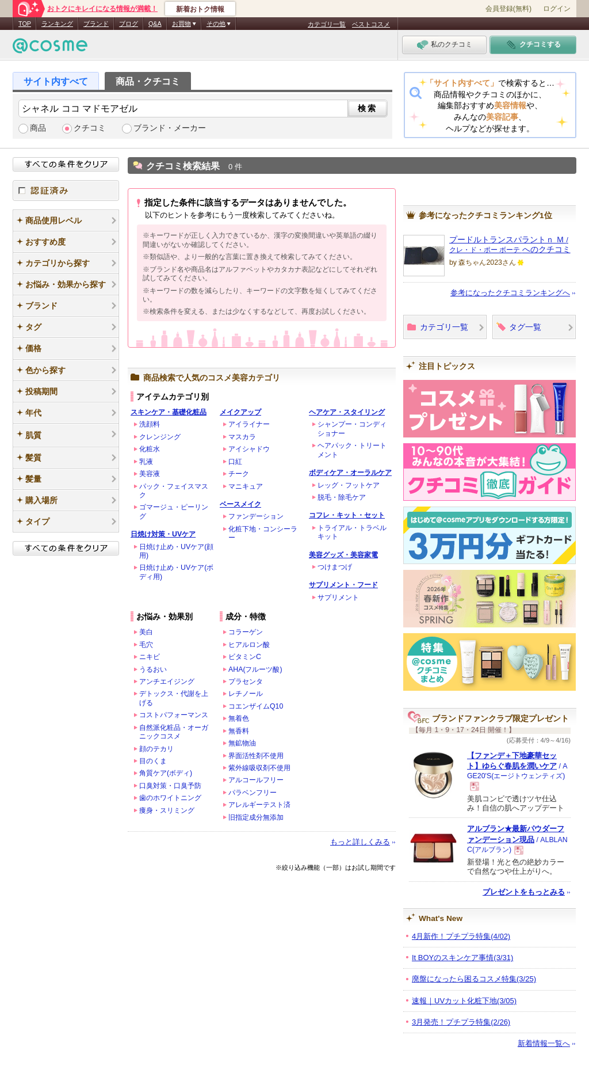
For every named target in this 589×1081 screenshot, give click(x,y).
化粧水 (149, 449)
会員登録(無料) (508, 9)
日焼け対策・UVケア (163, 534)
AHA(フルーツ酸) (255, 669)
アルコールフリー (256, 780)
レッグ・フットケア (349, 485)
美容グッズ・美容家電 (343, 555)
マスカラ (242, 437)
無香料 (238, 731)
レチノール (245, 694)
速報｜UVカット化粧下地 (464, 1000)
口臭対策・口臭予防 (170, 786)
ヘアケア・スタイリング (347, 412)
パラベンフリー (252, 793)
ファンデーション (256, 516)
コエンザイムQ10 (255, 706)
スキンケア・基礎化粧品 (168, 412)
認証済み (66, 190)
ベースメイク (240, 504)
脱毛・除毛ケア (342, 497)
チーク (238, 474)
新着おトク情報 (200, 9)
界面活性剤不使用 (256, 756)
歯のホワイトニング (170, 798)
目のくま (153, 761)
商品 (38, 128)
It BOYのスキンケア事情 (462, 957)
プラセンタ (245, 681)
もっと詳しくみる (360, 842)
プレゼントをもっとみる (524, 892)
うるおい (153, 669)
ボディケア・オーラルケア (350, 473)
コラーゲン (245, 632)
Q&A (155, 23)
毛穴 (146, 645)
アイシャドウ (249, 449)
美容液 (149, 474)
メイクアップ (240, 412)
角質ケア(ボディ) (165, 773)
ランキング (57, 23)
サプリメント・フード (343, 585)
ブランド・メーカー (169, 128)
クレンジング (160, 437)
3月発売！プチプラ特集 (461, 1022)
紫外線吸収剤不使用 (259, 768)
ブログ (128, 23)
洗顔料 (149, 424)
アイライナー (249, 424)
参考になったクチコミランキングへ (510, 292)
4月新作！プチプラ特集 (461, 936)
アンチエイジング (166, 681)
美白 (146, 632)
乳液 (146, 462)
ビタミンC (244, 657)
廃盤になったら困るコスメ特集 (474, 979)
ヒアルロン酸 (249, 645)
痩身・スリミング (166, 810)
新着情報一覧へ (544, 1043)
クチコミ (90, 128)
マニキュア (245, 486)
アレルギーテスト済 (259, 805)
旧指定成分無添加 (256, 817)
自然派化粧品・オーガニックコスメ (173, 732)
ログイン (557, 9)
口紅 (235, 462)
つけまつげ (335, 567)
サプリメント (338, 597)
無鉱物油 (242, 743)
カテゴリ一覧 (327, 24)
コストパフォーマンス (173, 715)
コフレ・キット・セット (347, 515)
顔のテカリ (156, 749)
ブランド (96, 23)
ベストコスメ (371, 24)
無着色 (238, 718)
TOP (24, 23)
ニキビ (149, 657)
